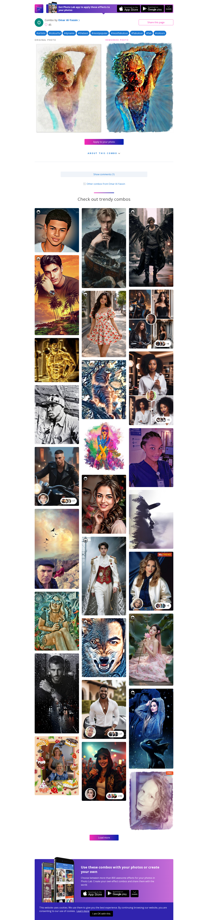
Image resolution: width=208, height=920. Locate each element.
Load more (104, 837)
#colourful (55, 33)
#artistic (40, 33)
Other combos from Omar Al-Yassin (104, 183)
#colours (160, 33)
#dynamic (69, 33)
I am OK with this (101, 913)
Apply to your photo (104, 141)
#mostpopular (99, 33)
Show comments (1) (104, 174)
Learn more (83, 911)
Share (156, 22)
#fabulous (137, 33)
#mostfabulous (119, 33)
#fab (149, 33)
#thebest (83, 33)
